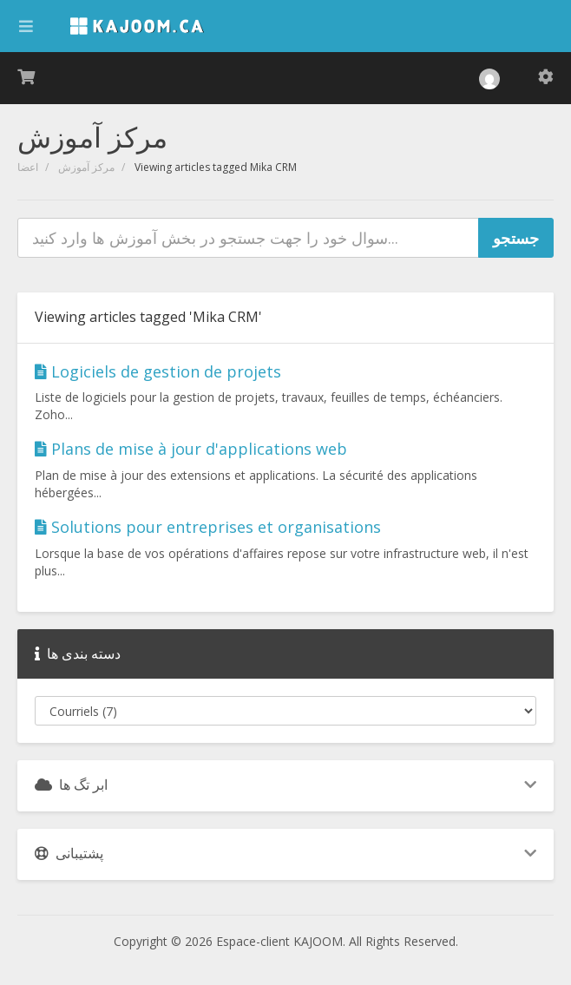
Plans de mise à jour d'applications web (191, 448)
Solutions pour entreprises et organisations (208, 526)
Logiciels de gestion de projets (158, 371)
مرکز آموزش (86, 167)
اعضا (27, 167)
